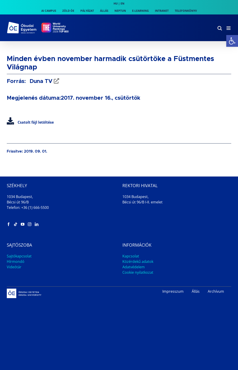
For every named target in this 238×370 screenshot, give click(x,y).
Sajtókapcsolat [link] (19, 256)
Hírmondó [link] (15, 261)
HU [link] (116, 3)
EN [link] (122, 3)
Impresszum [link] (173, 291)
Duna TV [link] (40, 81)
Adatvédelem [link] (133, 266)
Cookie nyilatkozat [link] (137, 272)
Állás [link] (196, 291)
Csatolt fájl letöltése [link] (30, 122)
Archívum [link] (216, 291)
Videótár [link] (14, 266)
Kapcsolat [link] (130, 256)
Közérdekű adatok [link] (137, 261)
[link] (232, 41)
